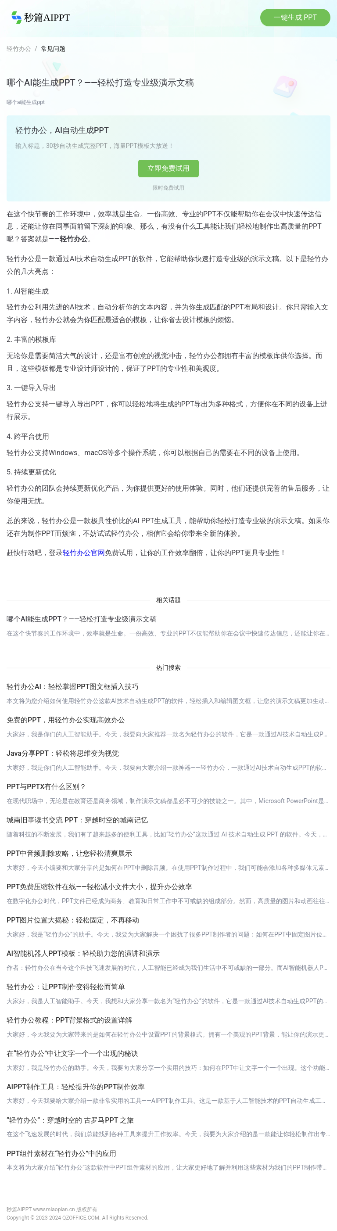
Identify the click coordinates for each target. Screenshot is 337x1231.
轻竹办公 (19, 48)
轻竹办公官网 (84, 553)
